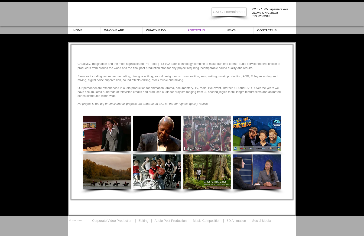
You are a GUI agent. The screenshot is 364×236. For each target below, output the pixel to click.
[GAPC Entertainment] (229, 12)
